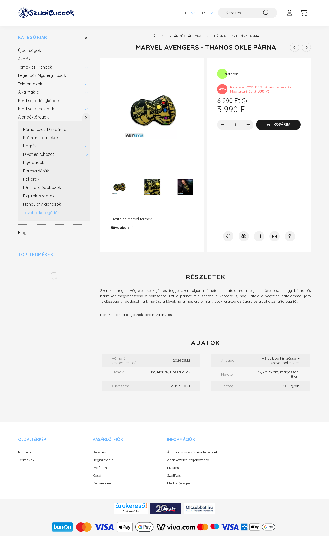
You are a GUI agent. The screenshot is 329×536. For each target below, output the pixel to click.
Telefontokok (30, 83)
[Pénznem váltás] (206, 13)
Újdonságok (29, 50)
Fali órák (31, 179)
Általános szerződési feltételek (192, 452)
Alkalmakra (28, 92)
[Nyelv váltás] (188, 13)
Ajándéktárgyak (33, 117)
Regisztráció (103, 460)
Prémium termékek (40, 137)
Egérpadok (33, 162)
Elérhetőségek (179, 483)
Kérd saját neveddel (37, 108)
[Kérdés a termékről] (290, 236)
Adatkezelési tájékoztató (188, 460)
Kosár (98, 475)
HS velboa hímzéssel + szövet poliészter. (280, 360)
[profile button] (289, 13)
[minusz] (222, 125)
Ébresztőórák (36, 171)
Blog (22, 232)
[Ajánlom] (274, 236)
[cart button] (304, 13)
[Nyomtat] (259, 236)
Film (151, 372)
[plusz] (248, 125)
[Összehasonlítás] (244, 236)
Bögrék (30, 145)
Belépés (99, 452)
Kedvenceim (103, 483)
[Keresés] (247, 13)
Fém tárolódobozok (42, 187)
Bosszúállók (180, 372)
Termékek (26, 460)
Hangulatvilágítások (42, 204)
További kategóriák (41, 212)
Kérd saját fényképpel (39, 100)
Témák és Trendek (35, 67)
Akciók (24, 58)
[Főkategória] (154, 36)
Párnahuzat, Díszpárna (44, 129)
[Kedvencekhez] (228, 236)
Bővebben (120, 227)
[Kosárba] (278, 125)
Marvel (162, 372)
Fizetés (173, 468)
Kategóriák (32, 37)
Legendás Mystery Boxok (42, 75)
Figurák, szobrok (38, 195)
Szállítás (174, 475)
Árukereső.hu (131, 511)
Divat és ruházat (38, 154)
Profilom (100, 468)
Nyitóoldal (26, 452)
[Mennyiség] (235, 125)
